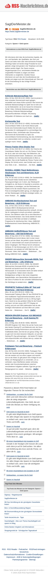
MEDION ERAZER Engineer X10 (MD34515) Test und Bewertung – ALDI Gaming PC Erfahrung (23, 318)
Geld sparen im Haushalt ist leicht (17, 412)
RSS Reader (12, 549)
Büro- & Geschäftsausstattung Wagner (17, 508)
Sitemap (32, 560)
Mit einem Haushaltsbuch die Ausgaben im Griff (22, 441)
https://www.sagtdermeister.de (17, 31)
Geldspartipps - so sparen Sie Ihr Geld (19, 394)
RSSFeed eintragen (37, 549)
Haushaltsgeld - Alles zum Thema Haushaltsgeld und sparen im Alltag (22, 522)
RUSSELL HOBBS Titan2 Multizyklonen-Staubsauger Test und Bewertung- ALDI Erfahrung (22, 172)
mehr (36, 116)
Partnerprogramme (20, 560)
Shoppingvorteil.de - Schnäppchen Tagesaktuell (20, 531)
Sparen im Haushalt (13, 426)
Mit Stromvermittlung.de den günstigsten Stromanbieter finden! (23, 513)
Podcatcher (23, 549)
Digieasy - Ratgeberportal (13, 495)
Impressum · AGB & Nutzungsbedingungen (23, 557)
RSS (4, 549)
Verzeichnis (24, 552)
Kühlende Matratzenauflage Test (19, 96)
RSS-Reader (22, 39)
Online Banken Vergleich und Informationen (19, 527)
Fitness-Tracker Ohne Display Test (19, 147)
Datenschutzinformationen (14, 554)
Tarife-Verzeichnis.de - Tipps (14, 517)
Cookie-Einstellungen (34, 554)
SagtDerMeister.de (10, 498)
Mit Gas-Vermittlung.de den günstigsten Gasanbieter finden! (22, 503)
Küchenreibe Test (12, 121)
